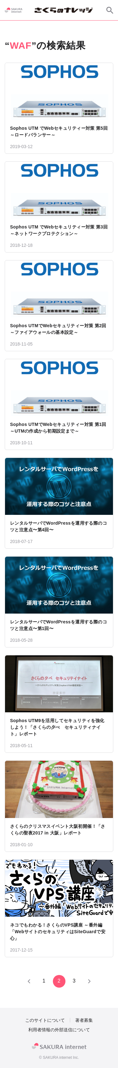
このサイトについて (45, 1020)
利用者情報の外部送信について (59, 1029)
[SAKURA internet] (13, 10)
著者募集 (84, 1020)
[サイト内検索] (109, 10)
